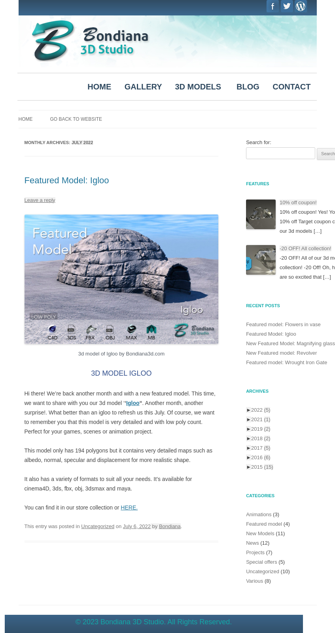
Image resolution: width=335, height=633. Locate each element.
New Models (260, 533)
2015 (262, 467)
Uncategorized (97, 526)
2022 (260, 410)
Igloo (132, 403)
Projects (255, 552)
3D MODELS (198, 86)
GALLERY (143, 86)
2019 (260, 429)
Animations (258, 514)
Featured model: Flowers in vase (283, 324)
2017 (260, 448)
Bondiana (170, 526)
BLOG (248, 86)
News (252, 543)
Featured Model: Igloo (67, 180)
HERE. (129, 507)
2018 (260, 438)
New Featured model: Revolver (281, 353)
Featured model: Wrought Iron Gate (286, 362)
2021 (260, 419)
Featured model (264, 524)
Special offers (261, 562)
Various (254, 581)
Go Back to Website (76, 119)
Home (26, 119)
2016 (260, 457)
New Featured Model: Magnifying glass (290, 343)
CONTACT (291, 86)
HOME (99, 86)
